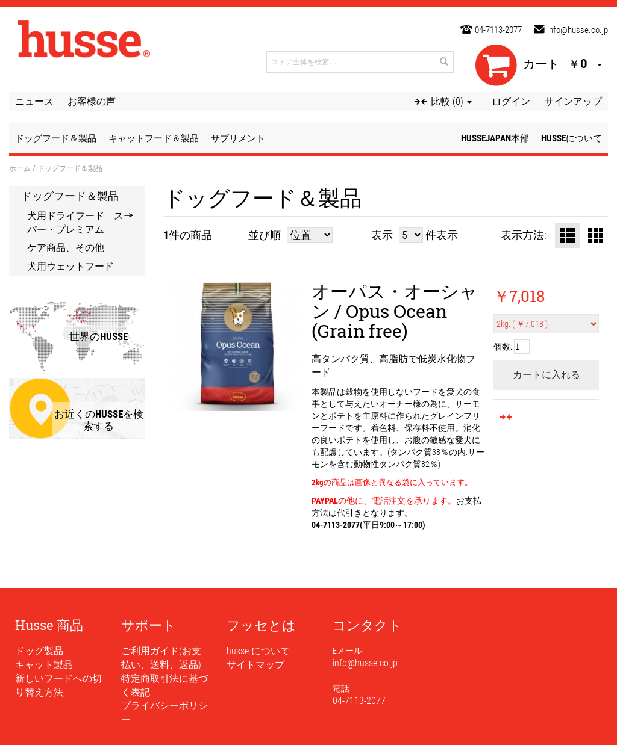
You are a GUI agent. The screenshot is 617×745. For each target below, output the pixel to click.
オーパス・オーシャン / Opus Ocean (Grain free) (395, 310)
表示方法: (524, 235)
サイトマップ (255, 664)
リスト (567, 235)
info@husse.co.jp (577, 30)
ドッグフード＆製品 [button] (55, 138)
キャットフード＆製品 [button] (153, 138)
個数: (502, 346)
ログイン (511, 101)
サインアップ (573, 101)
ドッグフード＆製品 (70, 195)
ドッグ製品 (39, 651)
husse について (258, 651)
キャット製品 (44, 664)
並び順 (264, 235)
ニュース (34, 101)
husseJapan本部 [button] (495, 138)
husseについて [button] (571, 138)
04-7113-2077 (498, 30)
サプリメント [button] (238, 138)
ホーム (20, 168)
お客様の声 (91, 101)
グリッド (595, 235)
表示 (382, 235)
